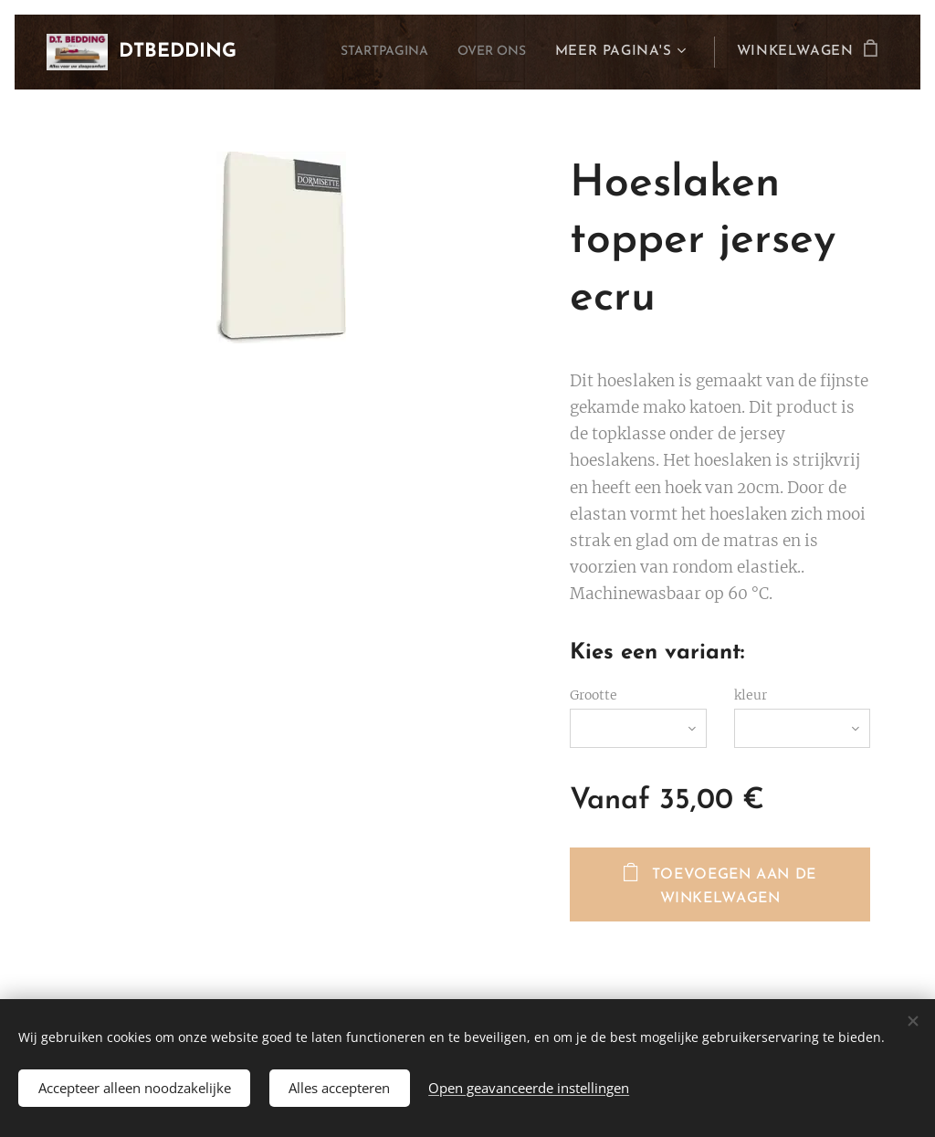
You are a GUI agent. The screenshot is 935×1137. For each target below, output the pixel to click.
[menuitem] (370, 52)
